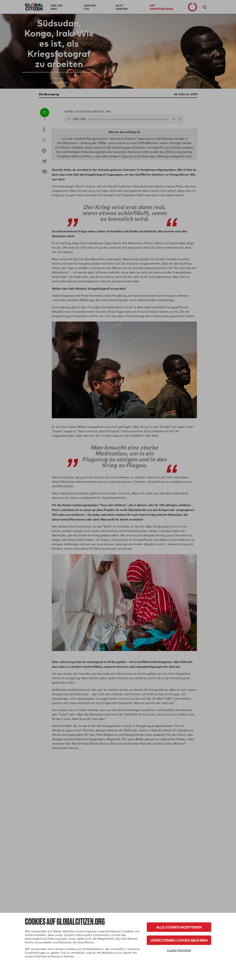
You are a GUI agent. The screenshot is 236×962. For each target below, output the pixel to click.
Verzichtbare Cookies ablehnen (178, 940)
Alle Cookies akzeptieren (179, 927)
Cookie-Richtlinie (179, 950)
